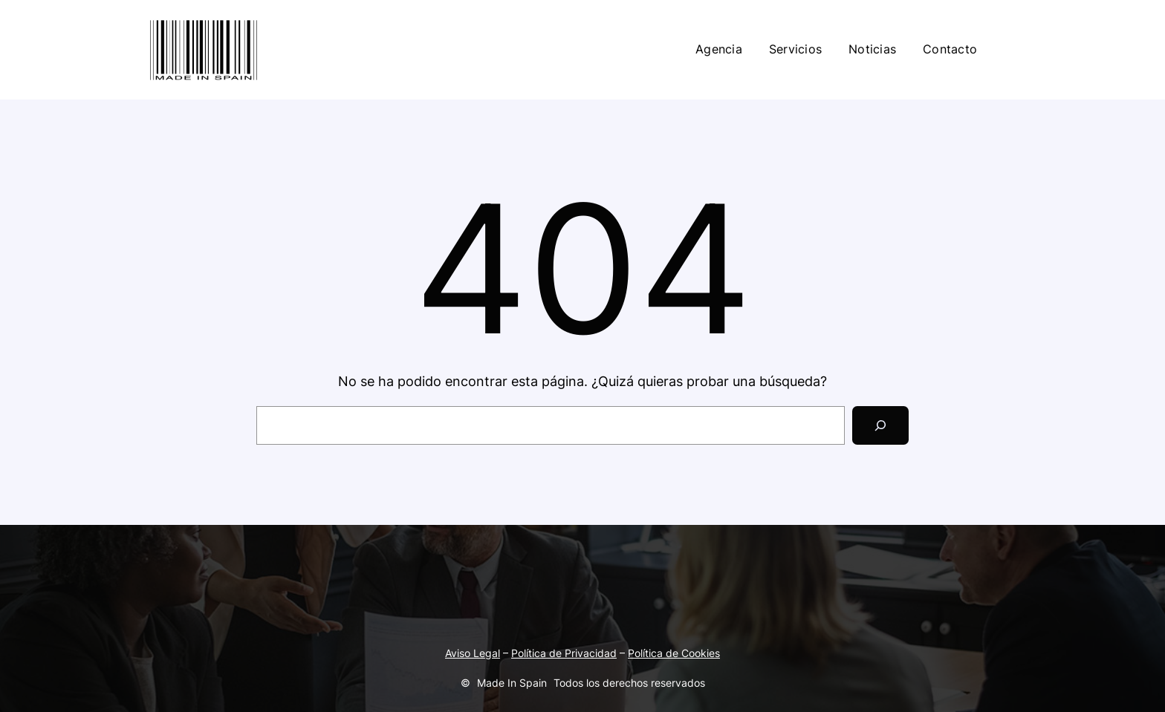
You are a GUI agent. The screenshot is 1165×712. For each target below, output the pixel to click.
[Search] (880, 425)
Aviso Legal (472, 653)
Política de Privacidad (564, 653)
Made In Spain (512, 682)
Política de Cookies (674, 653)
